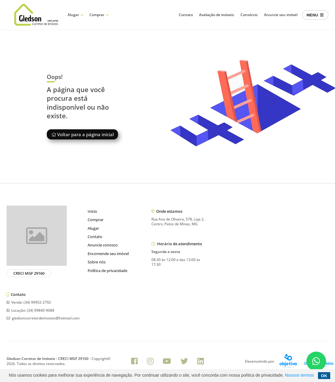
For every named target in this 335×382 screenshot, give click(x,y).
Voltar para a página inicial (82, 134)
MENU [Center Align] (315, 15)
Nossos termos (299, 375)
